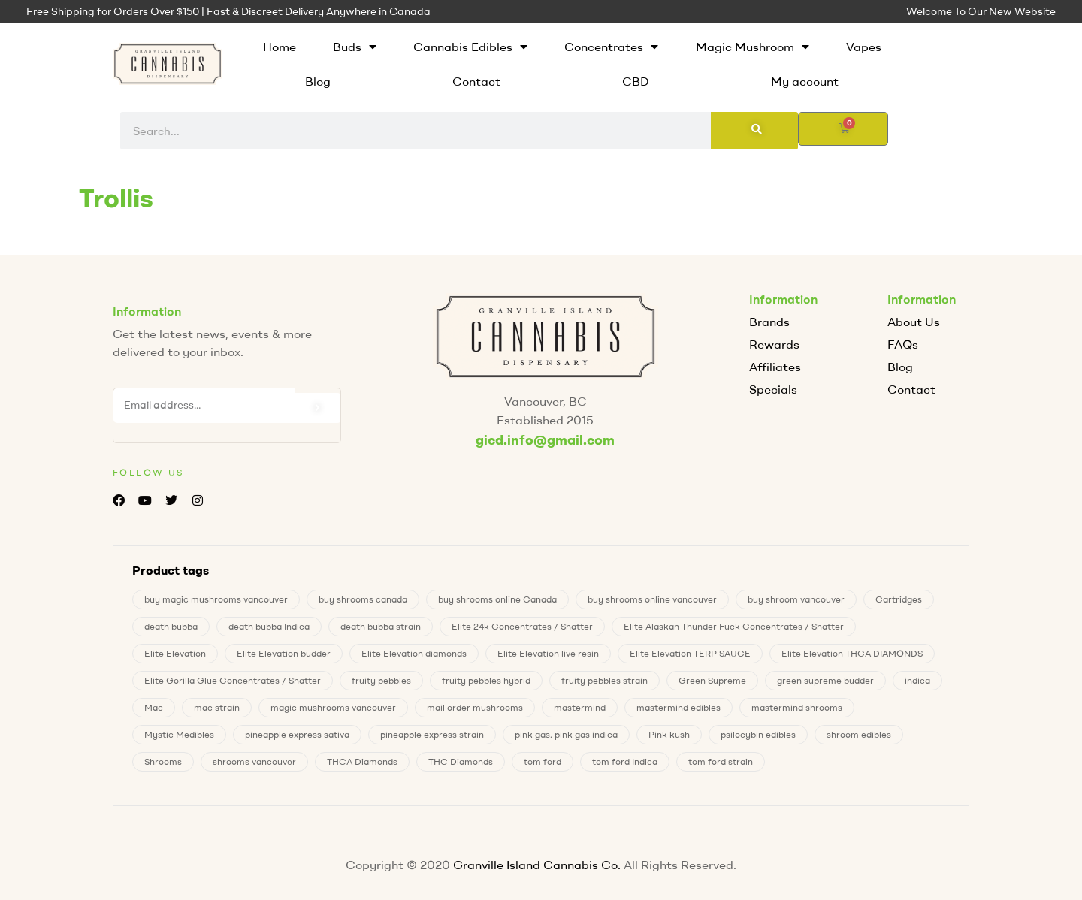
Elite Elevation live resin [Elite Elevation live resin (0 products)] (548, 653)
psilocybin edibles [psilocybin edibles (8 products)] (758, 734)
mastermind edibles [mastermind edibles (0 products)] (678, 707)
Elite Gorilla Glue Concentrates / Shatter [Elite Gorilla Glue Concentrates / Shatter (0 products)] (232, 680)
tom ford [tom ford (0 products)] (542, 761)
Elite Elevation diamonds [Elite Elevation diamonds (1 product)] (414, 653)
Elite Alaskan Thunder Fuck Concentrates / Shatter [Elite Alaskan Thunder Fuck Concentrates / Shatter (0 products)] (734, 626)
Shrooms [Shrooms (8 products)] (163, 761)
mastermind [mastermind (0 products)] (580, 707)
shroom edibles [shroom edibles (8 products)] (859, 734)
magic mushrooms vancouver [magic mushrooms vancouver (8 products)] (333, 707)
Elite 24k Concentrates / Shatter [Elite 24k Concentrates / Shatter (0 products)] (522, 626)
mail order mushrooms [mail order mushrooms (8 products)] (475, 707)
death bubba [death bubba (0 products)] (171, 626)
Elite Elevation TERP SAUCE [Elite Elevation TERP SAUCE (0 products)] (690, 653)
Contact (476, 81)
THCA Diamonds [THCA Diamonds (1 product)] (362, 761)
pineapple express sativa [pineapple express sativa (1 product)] (297, 734)
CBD (635, 81)
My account (805, 81)
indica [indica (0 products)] (917, 680)
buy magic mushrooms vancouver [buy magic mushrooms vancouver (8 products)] (216, 599)
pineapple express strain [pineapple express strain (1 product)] (432, 734)
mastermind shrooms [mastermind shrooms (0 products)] (796, 707)
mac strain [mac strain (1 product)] (217, 707)
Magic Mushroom (752, 46)
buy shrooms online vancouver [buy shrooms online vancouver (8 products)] (652, 599)
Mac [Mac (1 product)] (153, 707)
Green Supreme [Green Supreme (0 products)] (712, 680)
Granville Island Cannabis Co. (537, 864)
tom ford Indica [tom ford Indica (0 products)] (624, 761)
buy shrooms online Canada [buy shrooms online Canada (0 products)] (497, 599)
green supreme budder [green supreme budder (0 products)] (825, 680)
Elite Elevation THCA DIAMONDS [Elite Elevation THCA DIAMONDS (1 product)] (852, 653)
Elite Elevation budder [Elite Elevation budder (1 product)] (284, 653)
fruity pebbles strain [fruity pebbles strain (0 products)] (604, 680)
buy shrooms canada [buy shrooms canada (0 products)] (363, 599)
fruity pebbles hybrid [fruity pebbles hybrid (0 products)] (486, 680)
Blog (318, 81)
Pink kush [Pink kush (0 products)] (669, 734)
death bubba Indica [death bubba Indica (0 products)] (269, 626)
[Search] (754, 130)
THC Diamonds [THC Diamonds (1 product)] (460, 761)
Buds (354, 46)
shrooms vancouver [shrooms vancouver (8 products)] (254, 761)
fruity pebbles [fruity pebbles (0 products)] (381, 680)
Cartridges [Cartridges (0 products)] (898, 599)
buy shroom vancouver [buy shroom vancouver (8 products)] (796, 599)
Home (279, 46)
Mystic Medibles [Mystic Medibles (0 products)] (179, 734)
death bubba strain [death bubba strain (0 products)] (380, 626)
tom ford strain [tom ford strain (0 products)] (720, 761)
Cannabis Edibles (470, 46)
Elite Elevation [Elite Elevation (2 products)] (175, 653)
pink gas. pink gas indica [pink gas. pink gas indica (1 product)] (566, 734)
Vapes (863, 46)
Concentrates (611, 46)
